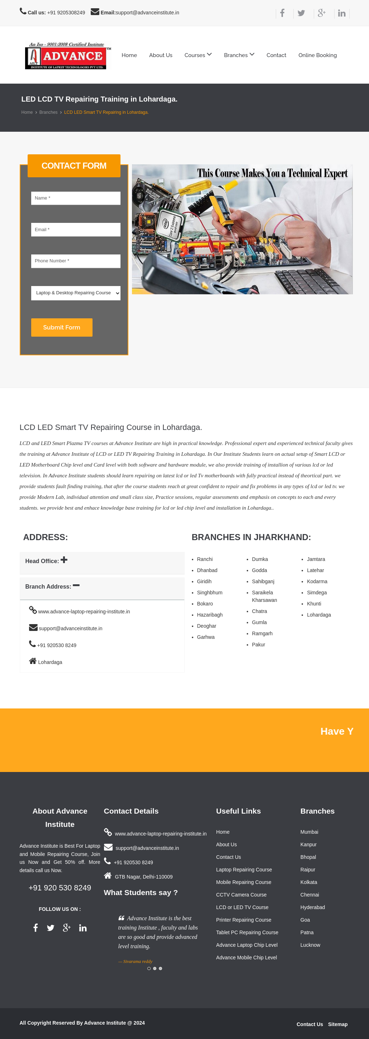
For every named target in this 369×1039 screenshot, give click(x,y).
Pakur (258, 644)
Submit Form (61, 327)
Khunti (314, 604)
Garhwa (206, 637)
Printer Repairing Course (243, 920)
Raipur (308, 869)
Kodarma (317, 581)
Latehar (315, 570)
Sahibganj (263, 581)
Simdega (317, 592)
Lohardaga (319, 615)
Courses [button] (198, 54)
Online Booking (317, 55)
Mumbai (309, 832)
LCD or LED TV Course (242, 907)
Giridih (204, 581)
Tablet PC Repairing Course (247, 932)
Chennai (310, 895)
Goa (305, 920)
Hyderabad (313, 907)
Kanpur (309, 844)
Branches (48, 112)
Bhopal (308, 857)
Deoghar (207, 626)
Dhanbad (207, 570)
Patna (307, 932)
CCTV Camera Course (241, 895)
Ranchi (205, 559)
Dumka (260, 559)
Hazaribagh (210, 615)
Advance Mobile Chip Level (246, 957)
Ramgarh (262, 633)
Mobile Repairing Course (243, 882)
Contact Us (228, 857)
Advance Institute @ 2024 (114, 1023)
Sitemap (337, 1024)
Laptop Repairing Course (244, 869)
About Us (160, 55)
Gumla (259, 622)
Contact (276, 55)
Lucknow (310, 945)
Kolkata (309, 882)
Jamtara (316, 559)
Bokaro (205, 604)
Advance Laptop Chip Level (247, 945)
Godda (259, 570)
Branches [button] (239, 54)
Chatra (259, 611)
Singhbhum (210, 592)
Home (129, 55)
